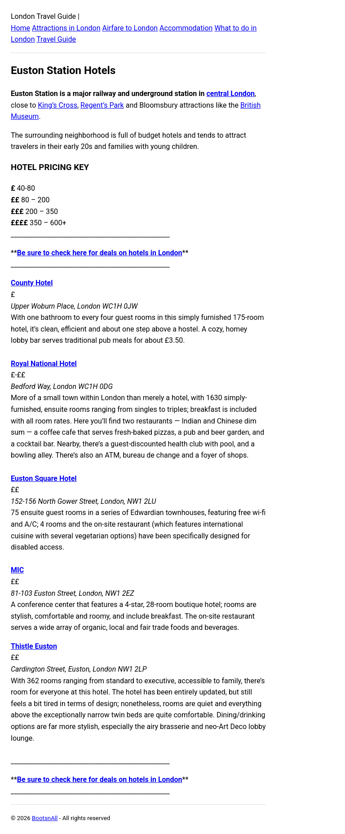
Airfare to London (130, 28)
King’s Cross (57, 105)
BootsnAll (45, 818)
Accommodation (185, 28)
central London (230, 93)
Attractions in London (66, 28)
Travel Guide (56, 39)
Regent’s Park (102, 105)
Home (20, 28)
